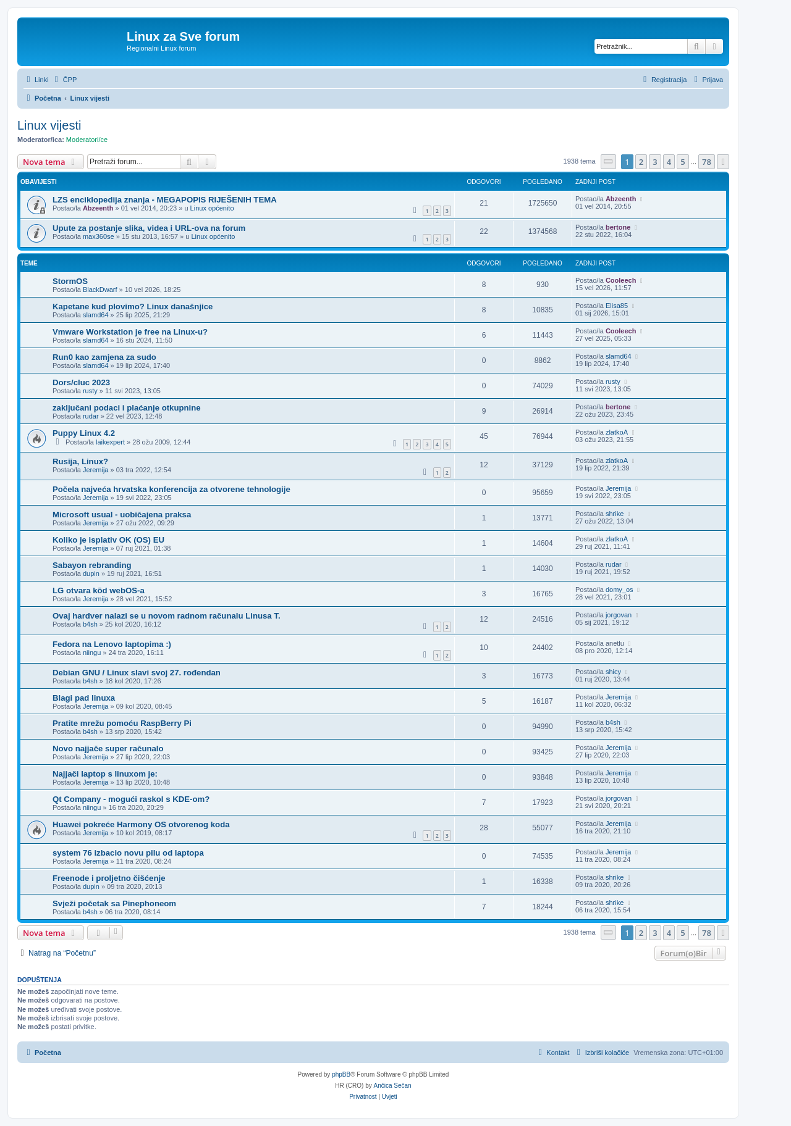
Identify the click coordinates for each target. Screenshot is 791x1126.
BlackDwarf (100, 289)
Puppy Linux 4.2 (84, 433)
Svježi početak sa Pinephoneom (114, 903)
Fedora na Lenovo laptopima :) (112, 644)
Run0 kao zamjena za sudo (104, 357)
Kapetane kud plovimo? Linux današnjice (133, 306)
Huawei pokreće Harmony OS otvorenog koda (141, 824)
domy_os (619, 589)
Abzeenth (98, 208)
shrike (615, 513)
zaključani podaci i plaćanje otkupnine (127, 407)
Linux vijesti (49, 125)
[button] (609, 161)
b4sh (90, 624)
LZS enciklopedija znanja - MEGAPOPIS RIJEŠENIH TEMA (165, 199)
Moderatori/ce (87, 139)
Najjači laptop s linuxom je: (105, 773)
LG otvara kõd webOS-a (99, 590)
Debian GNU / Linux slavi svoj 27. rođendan (137, 672)
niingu (92, 652)
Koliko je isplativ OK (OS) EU (108, 539)
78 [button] (706, 161)
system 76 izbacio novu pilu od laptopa (128, 852)
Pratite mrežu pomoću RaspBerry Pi (122, 723)
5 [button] (682, 161)
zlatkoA (617, 432)
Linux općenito (212, 208)
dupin (91, 573)
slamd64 (96, 315)
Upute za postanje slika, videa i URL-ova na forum (149, 228)
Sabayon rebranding (92, 565)
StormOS (70, 281)
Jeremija (96, 469)
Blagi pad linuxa (84, 698)
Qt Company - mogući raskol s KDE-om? (131, 799)
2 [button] (641, 161)
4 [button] (669, 161)
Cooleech (621, 280)
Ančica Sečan (393, 1085)
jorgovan (619, 615)
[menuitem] (64, 79)
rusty (90, 390)
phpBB (341, 1074)
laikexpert (110, 442)
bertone (618, 227)
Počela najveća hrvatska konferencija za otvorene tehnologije (171, 489)
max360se (98, 236)
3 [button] (655, 161)
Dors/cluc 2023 (81, 382)
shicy (613, 671)
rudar (91, 416)
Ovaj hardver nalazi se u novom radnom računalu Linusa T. (167, 615)
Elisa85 (617, 305)
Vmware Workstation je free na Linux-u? (130, 331)
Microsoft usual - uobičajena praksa (122, 514)
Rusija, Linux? (80, 461)
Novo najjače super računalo (108, 748)
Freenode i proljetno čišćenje (109, 878)
